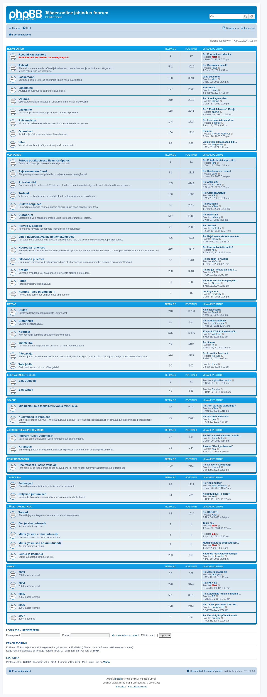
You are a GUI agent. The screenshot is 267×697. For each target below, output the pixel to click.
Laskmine (25, 109)
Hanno (215, 101)
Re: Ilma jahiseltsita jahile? (218, 247)
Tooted (23, 512)
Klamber (207, 131)
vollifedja (216, 334)
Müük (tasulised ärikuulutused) (40, 543)
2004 (22, 583)
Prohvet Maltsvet (221, 133)
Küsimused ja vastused (35, 416)
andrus (215, 112)
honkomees (218, 607)
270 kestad (209, 87)
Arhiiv (11, 566)
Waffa (106, 662)
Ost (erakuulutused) (32, 523)
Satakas (216, 122)
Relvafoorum (15, 49)
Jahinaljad (14, 477)
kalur (214, 67)
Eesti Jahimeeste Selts (21, 375)
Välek (215, 206)
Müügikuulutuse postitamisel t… (221, 542)
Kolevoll (216, 355)
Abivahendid (27, 182)
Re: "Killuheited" (212, 483)
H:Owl (215, 239)
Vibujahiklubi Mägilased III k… (220, 142)
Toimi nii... (209, 523)
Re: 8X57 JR (210, 582)
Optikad (24, 98)
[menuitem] (26, 28)
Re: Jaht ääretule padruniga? (219, 405)
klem (214, 79)
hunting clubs (210, 291)
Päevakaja (25, 353)
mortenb (216, 294)
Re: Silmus (209, 342)
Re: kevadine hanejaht (215, 353)
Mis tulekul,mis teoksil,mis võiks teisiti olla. (48, 406)
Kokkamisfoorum (18, 459)
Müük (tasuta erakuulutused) (38, 534)
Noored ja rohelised (32, 247)
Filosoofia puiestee (31, 259)
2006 (22, 604)
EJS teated (26, 389)
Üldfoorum (14, 155)
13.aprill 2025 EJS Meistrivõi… (220, 331)
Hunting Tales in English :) (36, 291)
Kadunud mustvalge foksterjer (220, 553)
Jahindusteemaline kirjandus (25, 430)
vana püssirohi (211, 76)
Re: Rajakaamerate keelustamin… (222, 236)
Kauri (215, 364)
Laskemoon (26, 77)
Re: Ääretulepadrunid (215, 572)
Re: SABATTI (210, 512)
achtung (216, 217)
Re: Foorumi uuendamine (217, 54)
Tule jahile (25, 364)
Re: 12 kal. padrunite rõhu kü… (220, 604)
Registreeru (30, 630)
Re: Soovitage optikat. (215, 98)
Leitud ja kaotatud (31, 554)
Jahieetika (25, 342)
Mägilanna (217, 144)
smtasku (216, 228)
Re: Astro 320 (210, 182)
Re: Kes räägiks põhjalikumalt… (221, 615)
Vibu (22, 142)
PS (213, 596)
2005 (22, 594)
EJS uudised (27, 380)
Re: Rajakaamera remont (217, 171)
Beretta (216, 389)
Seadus (11, 400)
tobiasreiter (218, 556)
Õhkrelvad (26, 131)
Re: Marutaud (210, 203)
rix (213, 250)
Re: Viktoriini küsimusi (215, 416)
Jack (214, 173)
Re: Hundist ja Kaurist (215, 258)
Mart (214, 56)
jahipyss (216, 574)
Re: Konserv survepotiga (217, 464)
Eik (214, 533)
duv (214, 419)
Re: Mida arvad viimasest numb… (222, 435)
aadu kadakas (219, 485)
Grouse (216, 283)
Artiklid (23, 270)
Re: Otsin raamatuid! (214, 192)
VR (213, 195)
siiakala (216, 618)
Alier (214, 514)
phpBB (118, 679)
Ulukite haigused (30, 204)
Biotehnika (26, 320)
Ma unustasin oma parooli (125, 635)
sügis (215, 90)
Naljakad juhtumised (32, 494)
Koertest (24, 331)
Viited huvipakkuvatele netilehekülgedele (46, 236)
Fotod (23, 280)
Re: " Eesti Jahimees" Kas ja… (220, 109)
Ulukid (23, 310)
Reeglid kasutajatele (32, 54)
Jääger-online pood (19, 507)
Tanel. (215, 312)
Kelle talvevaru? (212, 309)
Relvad (23, 65)
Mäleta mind (149, 635)
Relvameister (27, 120)
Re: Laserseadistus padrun (218, 120)
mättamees (218, 323)
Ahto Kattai (218, 438)
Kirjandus (25, 446)
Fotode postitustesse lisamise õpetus (44, 160)
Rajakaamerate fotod (33, 171)
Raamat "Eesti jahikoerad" (218, 446)
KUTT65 (216, 184)
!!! (213, 345)
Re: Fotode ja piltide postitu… (220, 160)
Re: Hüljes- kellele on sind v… (220, 269)
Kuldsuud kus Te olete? (216, 493)
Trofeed (24, 193)
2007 (22, 615)
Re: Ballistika (210, 214)
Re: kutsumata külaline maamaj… (222, 593)
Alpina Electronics (221, 380)
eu (213, 496)
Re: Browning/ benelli (215, 65)
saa (214, 449)
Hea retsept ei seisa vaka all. (38, 465)
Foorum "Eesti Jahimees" (36, 435)
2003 (22, 572)
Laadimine (26, 87)
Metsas (11, 304)
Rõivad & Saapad (30, 225)
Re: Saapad (209, 225)
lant (214, 162)
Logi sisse (12, 630)
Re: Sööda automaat (214, 320)
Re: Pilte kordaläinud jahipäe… (220, 280)
